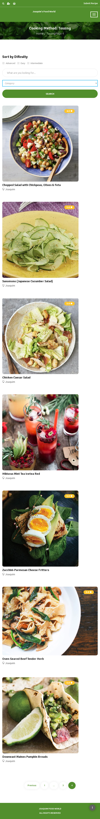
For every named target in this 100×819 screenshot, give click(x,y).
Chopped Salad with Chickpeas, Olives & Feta (31, 185)
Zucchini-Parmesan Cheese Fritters (25, 570)
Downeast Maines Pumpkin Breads (25, 757)
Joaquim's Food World (44, 11)
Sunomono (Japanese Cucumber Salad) (27, 281)
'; (50, 83)
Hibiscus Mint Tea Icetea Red (21, 474)
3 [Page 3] (63, 785)
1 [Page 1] (44, 785)
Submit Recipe (91, 3)
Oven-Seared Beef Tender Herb (23, 659)
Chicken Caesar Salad (16, 377)
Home (40, 33)
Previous (32, 785)
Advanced (8, 63)
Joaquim (10, 189)
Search (50, 94)
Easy (21, 63)
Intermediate (35, 63)
